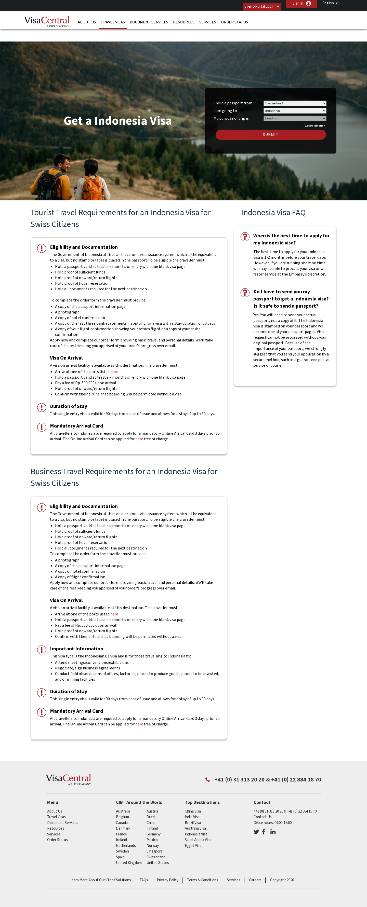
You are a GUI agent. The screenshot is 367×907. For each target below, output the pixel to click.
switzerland (156, 841)
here (114, 356)
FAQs (144, 864)
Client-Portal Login (254, 3)
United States (158, 847)
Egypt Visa (193, 830)
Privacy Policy (167, 864)
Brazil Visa (193, 807)
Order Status (234, 19)
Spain (120, 841)
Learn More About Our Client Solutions (100, 864)
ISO (183, 889)
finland (152, 812)
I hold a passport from (233, 87)
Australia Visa (195, 812)
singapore (155, 835)
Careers (255, 864)
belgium (122, 801)
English (328, 3)
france (121, 818)
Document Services (149, 19)
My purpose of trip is (231, 102)
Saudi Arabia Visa (198, 824)
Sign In (298, 3)
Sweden (122, 835)
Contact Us (263, 801)
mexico (152, 824)
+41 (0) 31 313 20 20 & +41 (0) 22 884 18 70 (285, 795)
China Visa (193, 795)
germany (154, 818)
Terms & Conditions (202, 864)
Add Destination (315, 110)
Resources (183, 19)
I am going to (225, 95)
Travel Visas (113, 19)
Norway (153, 830)
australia (123, 795)
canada (122, 807)
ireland (121, 824)
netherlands (126, 830)
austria (152, 795)
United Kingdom (129, 847)
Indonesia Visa (196, 818)
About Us (87, 19)
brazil (151, 801)
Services (207, 19)
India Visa (192, 801)
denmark (123, 812)
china (151, 807)
